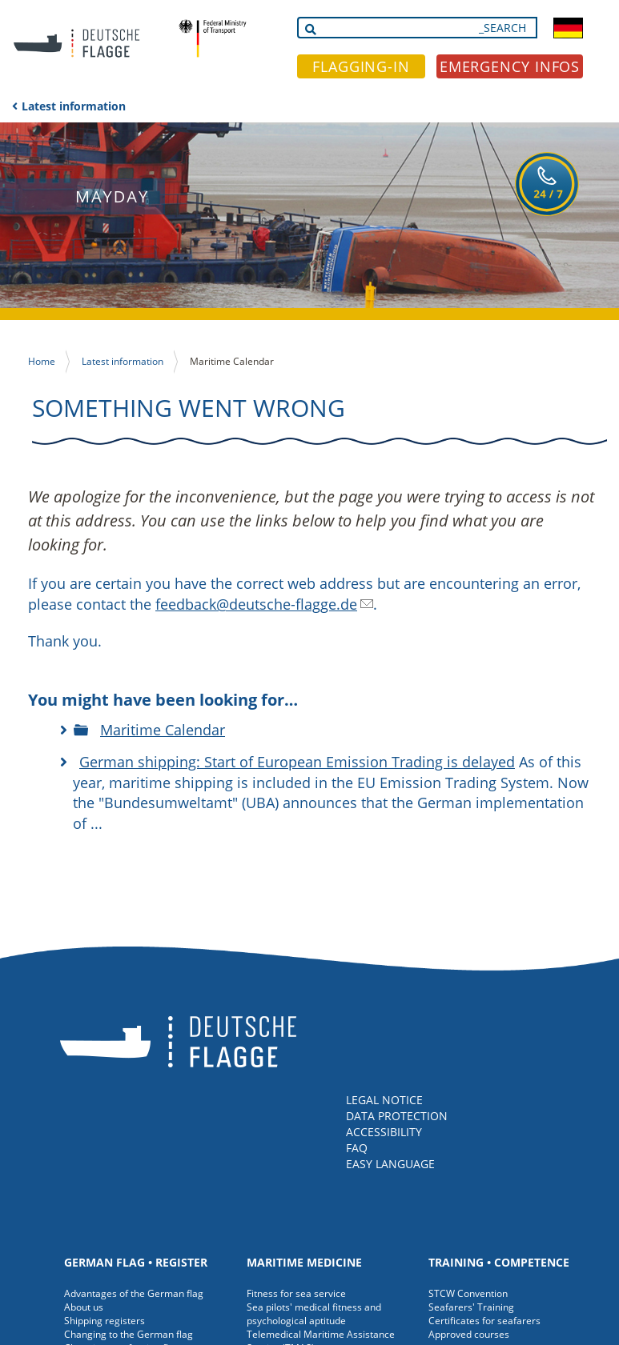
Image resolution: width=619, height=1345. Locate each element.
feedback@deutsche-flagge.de (256, 604)
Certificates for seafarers (484, 1320)
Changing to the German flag (128, 1334)
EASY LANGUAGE (390, 1163)
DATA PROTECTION (397, 1115)
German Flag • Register (135, 1262)
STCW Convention (468, 1293)
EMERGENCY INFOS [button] (510, 66)
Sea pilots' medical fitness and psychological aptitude (314, 1313)
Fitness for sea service (296, 1293)
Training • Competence (498, 1262)
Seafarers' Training (471, 1307)
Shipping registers (104, 1320)
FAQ (357, 1147)
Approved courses (468, 1334)
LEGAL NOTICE (384, 1099)
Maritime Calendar (162, 729)
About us (83, 1307)
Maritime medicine (304, 1262)
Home (41, 361)
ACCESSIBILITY (384, 1131)
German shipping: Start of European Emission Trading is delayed (297, 761)
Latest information (74, 106)
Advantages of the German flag (133, 1293)
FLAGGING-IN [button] (361, 66)
